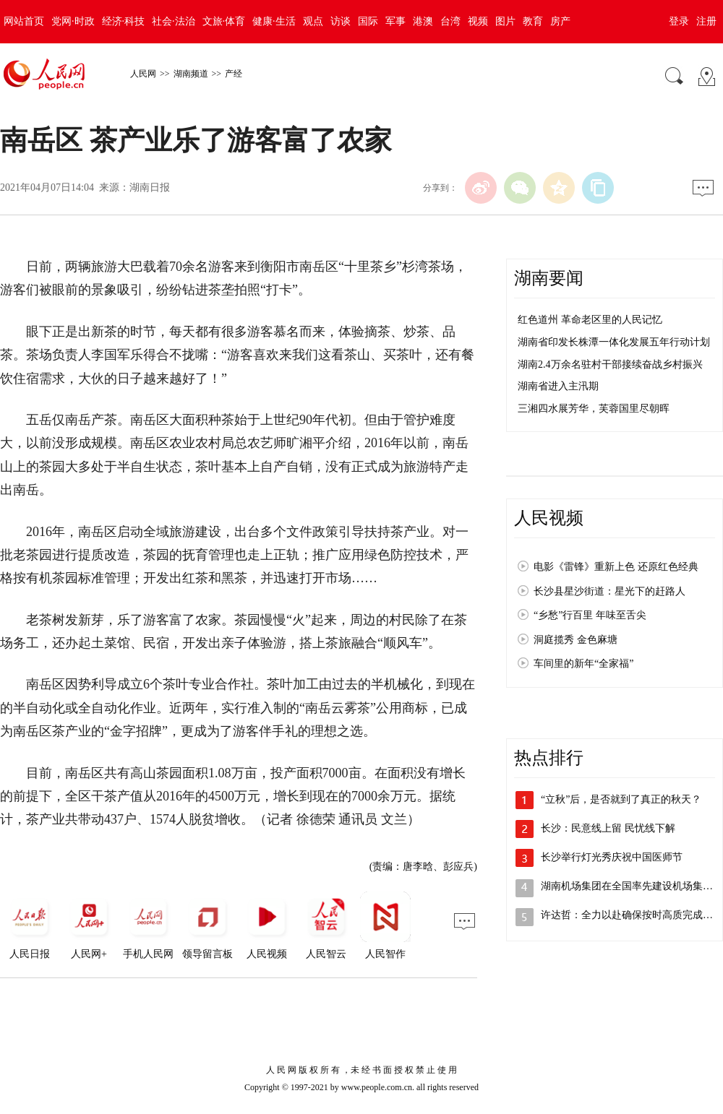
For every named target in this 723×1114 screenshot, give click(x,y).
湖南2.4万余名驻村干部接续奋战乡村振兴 (610, 364)
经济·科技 (123, 21)
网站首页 (24, 21)
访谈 (340, 21)
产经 (233, 74)
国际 (368, 21)
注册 (706, 21)
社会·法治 (173, 21)
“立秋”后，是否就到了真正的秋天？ (621, 799)
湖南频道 (191, 74)
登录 (679, 21)
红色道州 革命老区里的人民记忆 (590, 319)
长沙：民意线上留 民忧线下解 (608, 828)
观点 (313, 21)
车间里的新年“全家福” (583, 663)
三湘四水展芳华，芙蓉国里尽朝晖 (593, 408)
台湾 (450, 21)
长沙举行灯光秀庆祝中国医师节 (612, 857)
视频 (478, 21)
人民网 (143, 74)
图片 (505, 21)
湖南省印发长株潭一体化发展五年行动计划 (614, 342)
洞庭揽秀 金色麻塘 (575, 639)
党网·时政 (73, 21)
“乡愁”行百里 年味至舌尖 (590, 615)
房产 (560, 21)
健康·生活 (274, 21)
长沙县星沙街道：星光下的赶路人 (609, 591)
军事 (395, 21)
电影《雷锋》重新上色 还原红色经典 (616, 566)
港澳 (423, 21)
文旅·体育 (224, 21)
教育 (533, 21)
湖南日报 (149, 187)
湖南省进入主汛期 (558, 386)
